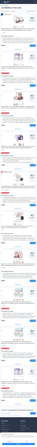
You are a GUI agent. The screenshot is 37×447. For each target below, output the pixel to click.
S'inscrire (33, 413)
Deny (27, 441)
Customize (10, 441)
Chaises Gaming (4, 431)
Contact (22, 423)
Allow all (18, 444)
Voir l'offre (32, 45)
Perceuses (3, 427)
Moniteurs (3, 423)
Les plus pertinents (31, 11)
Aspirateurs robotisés (5, 429)
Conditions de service (24, 428)
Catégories (22, 430)
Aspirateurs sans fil (5, 425)
